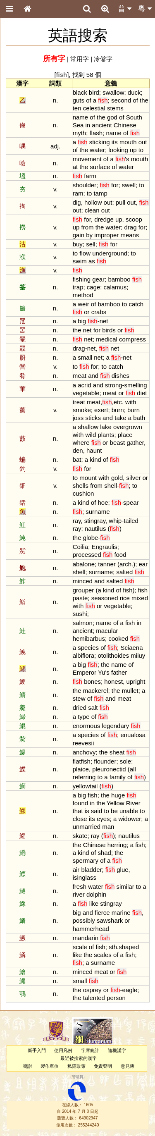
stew (79, 698)
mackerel (95, 690)
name (80, 117)
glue (122, 869)
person (116, 997)
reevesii (83, 743)
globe (90, 537)
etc (118, 402)
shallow (88, 426)
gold (117, 477)
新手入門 (37, 1050)
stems (115, 108)
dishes (120, 375)
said (96, 810)
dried (79, 707)
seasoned (104, 597)
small (85, 357)
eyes (103, 818)
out (142, 142)
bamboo (119, 279)
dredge (104, 219)
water (97, 149)
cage (93, 287)
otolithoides (113, 655)
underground (109, 253)
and (93, 375)
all (133, 769)
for (114, 185)
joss (78, 417)
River (133, 803)
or (86, 311)
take (120, 417)
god (112, 117)
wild (90, 434)
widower (129, 818)
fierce (102, 912)
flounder (105, 761)
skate (80, 835)
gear (98, 279)
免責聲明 (103, 1066)
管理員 (77, 1077)
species (88, 647)
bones (92, 681)
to (140, 149)
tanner (106, 564)
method (83, 294)
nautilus (95, 528)
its (115, 142)
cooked (118, 638)
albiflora (83, 655)
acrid (84, 385)
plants (106, 434)
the (144, 100)
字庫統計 (90, 1050)
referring (84, 776)
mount (88, 477)
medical (106, 339)
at (75, 166)
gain (78, 235)
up (133, 149)
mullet (130, 690)
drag (130, 227)
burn (118, 409)
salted (124, 571)
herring (117, 844)
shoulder (84, 185)
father (119, 672)
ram (78, 193)
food (120, 554)
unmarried (86, 826)
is (87, 810)
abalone (84, 564)
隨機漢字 (117, 1050)
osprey (92, 989)
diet (142, 392)
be (114, 810)
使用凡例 (63, 1050)
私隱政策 (76, 1066)
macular (107, 630)
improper (106, 235)
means (129, 235)
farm (90, 175)
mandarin (85, 937)
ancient (102, 125)
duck (134, 92)
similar (125, 886)
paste (80, 597)
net (104, 321)
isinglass (84, 877)
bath (139, 417)
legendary (115, 725)
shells (80, 485)
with (130, 402)
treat (79, 402)
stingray (94, 520)
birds (108, 330)
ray (77, 520)
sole (125, 761)
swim (80, 261)
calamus (115, 287)
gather (135, 442)
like (93, 903)
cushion (83, 493)
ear (143, 564)
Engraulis (104, 546)
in (88, 125)
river (79, 894)
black (80, 92)
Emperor (84, 672)
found (80, 803)
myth (79, 132)
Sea (78, 125)
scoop (134, 219)
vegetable (86, 392)
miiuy (138, 655)
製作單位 (50, 1066)
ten (77, 108)
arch (125, 564)
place (125, 434)
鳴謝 (27, 1066)
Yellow (115, 803)
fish (127, 590)
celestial (94, 108)
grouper (83, 590)
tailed (131, 520)
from (87, 227)
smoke (82, 409)
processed (87, 554)
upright (135, 681)
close (80, 818)
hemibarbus (89, 638)
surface (100, 166)
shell (110, 485)
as (91, 261)
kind (95, 459)
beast (117, 442)
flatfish (82, 761)
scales (102, 954)
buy (78, 244)
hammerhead (91, 928)
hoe (103, 502)
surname (98, 511)
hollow (93, 202)
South (134, 117)
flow (85, 253)
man (108, 826)
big (82, 321)
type (83, 716)
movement (87, 158)
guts (78, 100)
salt (93, 707)
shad (104, 852)
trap (78, 287)
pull (120, 202)
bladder (91, 869)
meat (79, 375)
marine (121, 912)
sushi (80, 613)
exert (101, 409)
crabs (99, 311)
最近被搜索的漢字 (78, 1058)
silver (133, 477)
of (88, 100)
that (78, 810)
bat (77, 459)
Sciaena (131, 647)
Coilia (80, 546)
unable (128, 810)
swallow (113, 92)
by (89, 235)
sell (90, 244)
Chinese (125, 125)
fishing (82, 279)
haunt (94, 450)
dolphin (96, 894)
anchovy (84, 752)
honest (113, 681)
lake (105, 426)
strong (113, 385)
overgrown (127, 426)
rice (125, 597)
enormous (86, 725)
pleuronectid (109, 769)
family (118, 776)
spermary (85, 860)
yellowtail (85, 786)
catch (136, 304)
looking (118, 149)
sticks (92, 417)
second (121, 100)
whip (115, 520)
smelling (135, 385)
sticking (99, 142)
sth (113, 946)
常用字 (79, 58)
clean (92, 210)
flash (96, 132)
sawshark (110, 920)
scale (80, 946)
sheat (117, 752)
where (81, 442)
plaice (81, 769)
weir (83, 304)
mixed (139, 597)
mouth (128, 142)
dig (77, 202)
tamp (100, 193)
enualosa (132, 734)
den (78, 450)
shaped (129, 946)
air (76, 869)
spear (130, 502)
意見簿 (127, 1066)
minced (83, 581)
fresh (79, 886)
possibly (84, 920)
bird (94, 92)
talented (94, 997)
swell (129, 185)
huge (118, 795)
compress (132, 339)
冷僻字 (103, 58)
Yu (101, 672)
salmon (83, 622)
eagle (130, 989)
